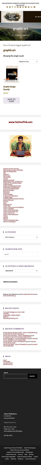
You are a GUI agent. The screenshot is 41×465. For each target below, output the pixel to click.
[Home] (12, 35)
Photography (29, 452)
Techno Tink (6, 206)
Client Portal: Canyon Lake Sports (14, 334)
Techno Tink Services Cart (10, 212)
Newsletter (6, 193)
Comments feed (7, 363)
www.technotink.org (9, 296)
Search (6, 373)
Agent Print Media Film (9, 172)
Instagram (20, 459)
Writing (5, 217)
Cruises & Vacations (30, 459)
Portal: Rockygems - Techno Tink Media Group (16, 338)
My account (6, 192)
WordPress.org (7, 364)
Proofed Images (7, 197)
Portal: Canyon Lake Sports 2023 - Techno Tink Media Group (20, 333)
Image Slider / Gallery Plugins (11, 315)
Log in (5, 360)
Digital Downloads (8, 180)
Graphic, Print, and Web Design (12, 183)
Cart (4, 173)
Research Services (8, 200)
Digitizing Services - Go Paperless (13, 182)
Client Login (6, 176)
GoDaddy (6, 314)
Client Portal (6, 177)
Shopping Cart (7, 204)
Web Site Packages (8, 190)
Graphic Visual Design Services (12, 186)
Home (5, 45)
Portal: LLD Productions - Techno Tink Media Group (17, 335)
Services (5, 202)
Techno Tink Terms (8, 213)
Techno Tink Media (8, 209)
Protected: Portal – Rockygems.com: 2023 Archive (20, 339)
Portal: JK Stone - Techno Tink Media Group (15, 341)
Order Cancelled (7, 194)
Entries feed (6, 361)
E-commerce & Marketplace (11, 189)
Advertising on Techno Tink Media (13, 170)
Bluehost (6, 317)
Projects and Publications (10, 196)
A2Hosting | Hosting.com (10, 318)
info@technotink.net (10, 422)
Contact (5, 179)
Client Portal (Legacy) (9, 222)
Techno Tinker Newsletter (10, 214)
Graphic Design (7, 184)
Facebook (13, 459)
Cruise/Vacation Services (29, 294)
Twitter (7, 459)
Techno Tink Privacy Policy (10, 210)
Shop (4, 203)
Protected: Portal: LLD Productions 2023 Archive (17, 337)
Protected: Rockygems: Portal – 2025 (13, 312)
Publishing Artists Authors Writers (13, 199)
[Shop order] (27, 61)
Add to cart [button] (12, 100)
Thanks (5, 216)
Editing (5, 219)
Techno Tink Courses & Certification (13, 207)
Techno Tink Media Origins (11, 220)
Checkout (6, 174)
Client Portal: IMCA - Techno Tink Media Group (16, 344)
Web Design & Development (11, 187)
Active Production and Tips (11, 169)
